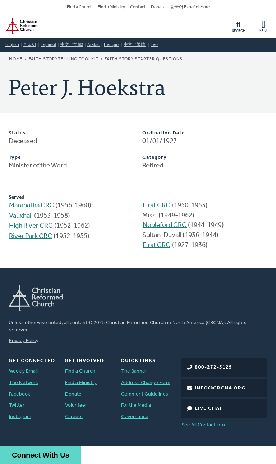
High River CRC (31, 226)
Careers (74, 417)
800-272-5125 (213, 367)
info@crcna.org (220, 388)
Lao (154, 45)
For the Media (136, 405)
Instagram (20, 417)
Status (17, 133)
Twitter (16, 405)
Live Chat (208, 408)
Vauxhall (21, 216)
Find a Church (80, 7)
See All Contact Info (203, 425)
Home (16, 59)
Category (154, 157)
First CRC (156, 205)
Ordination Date (163, 133)
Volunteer (76, 405)
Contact (138, 7)
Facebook (19, 394)
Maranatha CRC (31, 205)
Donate (158, 7)
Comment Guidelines (144, 394)
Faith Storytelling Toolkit (63, 59)
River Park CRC (30, 236)
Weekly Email (23, 371)
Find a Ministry (111, 7)
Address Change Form (145, 382)
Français (111, 45)
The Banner (134, 371)
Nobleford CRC (165, 225)
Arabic (93, 45)
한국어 (29, 45)
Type (15, 157)
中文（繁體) (135, 45)
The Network (23, 382)
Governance (134, 417)
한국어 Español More (190, 7)
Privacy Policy (23, 341)
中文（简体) (71, 45)
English (12, 45)
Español (48, 45)
